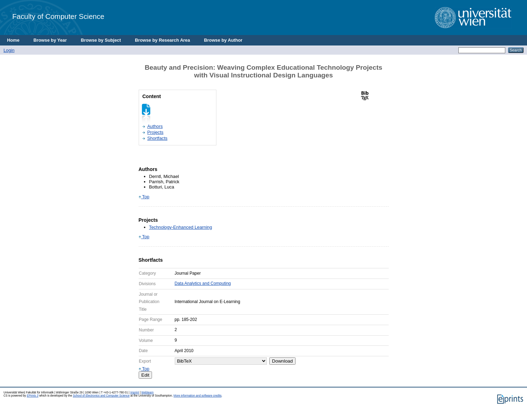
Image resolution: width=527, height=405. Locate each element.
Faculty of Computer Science (58, 16)
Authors (155, 126)
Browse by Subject (101, 40)
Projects (155, 132)
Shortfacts (157, 138)
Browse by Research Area (162, 40)
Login (9, 50)
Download (282, 361)
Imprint (134, 392)
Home (13, 40)
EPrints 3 (32, 395)
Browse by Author (223, 40)
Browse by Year (50, 40)
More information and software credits (198, 395)
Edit (145, 375)
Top (144, 196)
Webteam (147, 392)
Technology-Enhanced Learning (180, 227)
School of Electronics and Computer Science (101, 395)
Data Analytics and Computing (203, 283)
